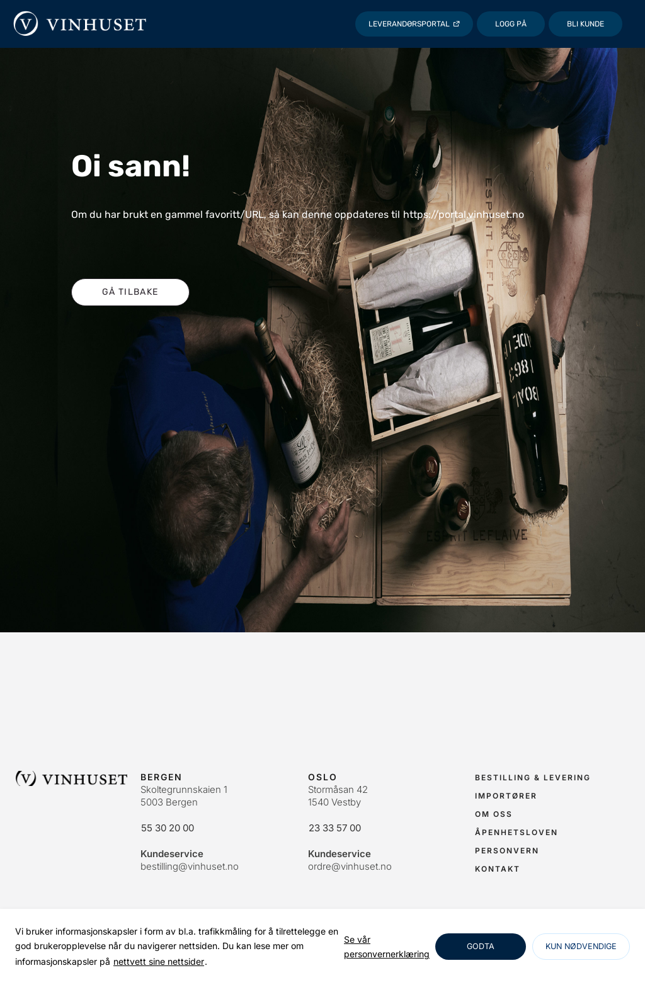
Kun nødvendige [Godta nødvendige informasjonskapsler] (581, 946)
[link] (386, 947)
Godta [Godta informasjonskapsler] (480, 946)
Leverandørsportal (409, 24)
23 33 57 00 (335, 828)
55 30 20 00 (167, 828)
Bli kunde (585, 24)
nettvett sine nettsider (158, 961)
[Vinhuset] (81, 24)
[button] (130, 292)
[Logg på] (511, 24)
